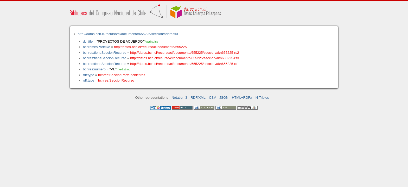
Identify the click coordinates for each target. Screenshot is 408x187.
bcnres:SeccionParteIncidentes (121, 75)
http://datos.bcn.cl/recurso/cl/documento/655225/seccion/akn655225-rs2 (184, 53)
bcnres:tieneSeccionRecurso (104, 53)
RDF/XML (198, 97)
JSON (223, 97)
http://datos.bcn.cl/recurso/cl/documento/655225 (150, 47)
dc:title (88, 41)
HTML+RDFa (242, 97)
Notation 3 (179, 97)
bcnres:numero (94, 69)
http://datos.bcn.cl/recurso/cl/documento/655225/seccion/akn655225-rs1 (184, 64)
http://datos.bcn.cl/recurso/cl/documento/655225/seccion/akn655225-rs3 (184, 58)
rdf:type (88, 75)
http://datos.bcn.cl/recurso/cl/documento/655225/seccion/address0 (128, 34)
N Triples (262, 97)
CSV (212, 97)
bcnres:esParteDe (96, 47)
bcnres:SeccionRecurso (116, 80)
